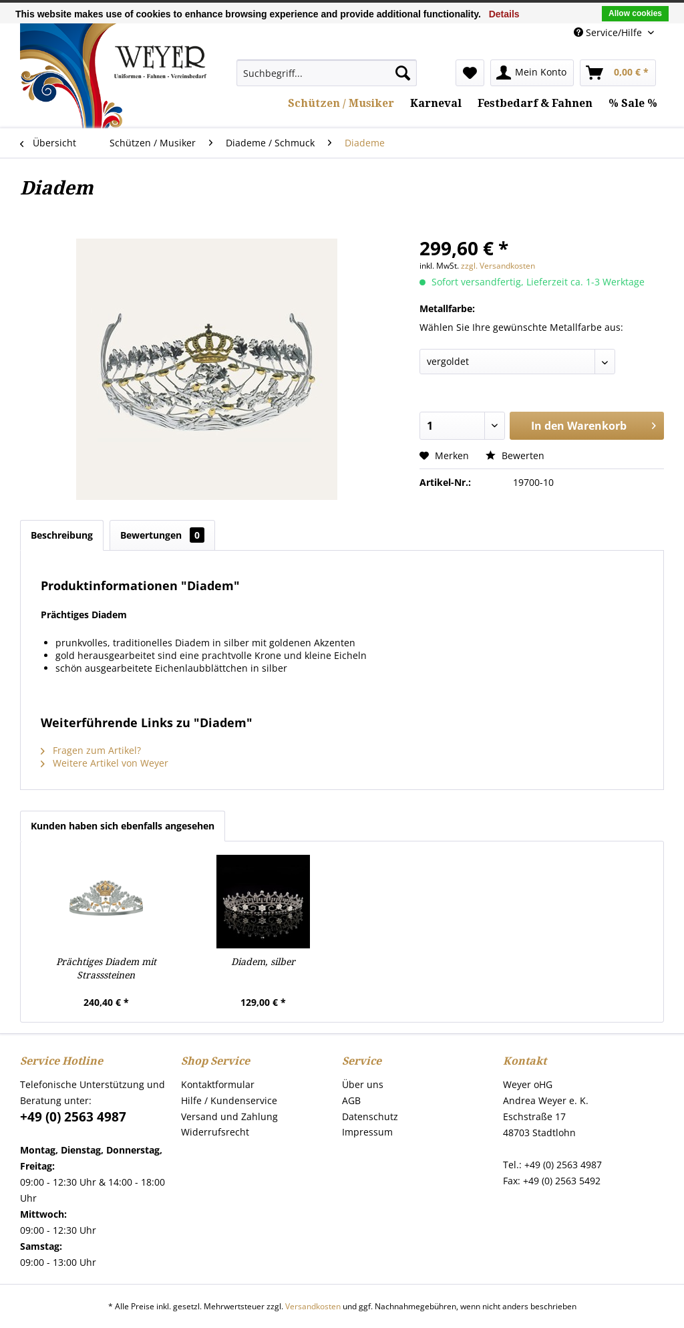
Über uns (362, 1084)
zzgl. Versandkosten (498, 265)
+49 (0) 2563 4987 (73, 1116)
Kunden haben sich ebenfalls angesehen (122, 825)
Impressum (367, 1131)
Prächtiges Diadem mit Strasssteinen (106, 968)
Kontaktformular (217, 1084)
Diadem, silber (263, 961)
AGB (351, 1100)
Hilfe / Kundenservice (229, 1100)
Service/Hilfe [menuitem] (609, 32)
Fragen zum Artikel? (91, 750)
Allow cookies (635, 13)
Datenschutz (370, 1116)
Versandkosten (313, 1306)
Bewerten (515, 455)
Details (504, 14)
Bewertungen (162, 535)
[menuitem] (326, 72)
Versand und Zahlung (229, 1116)
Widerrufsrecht (215, 1131)
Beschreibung (62, 535)
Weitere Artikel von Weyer (104, 763)
